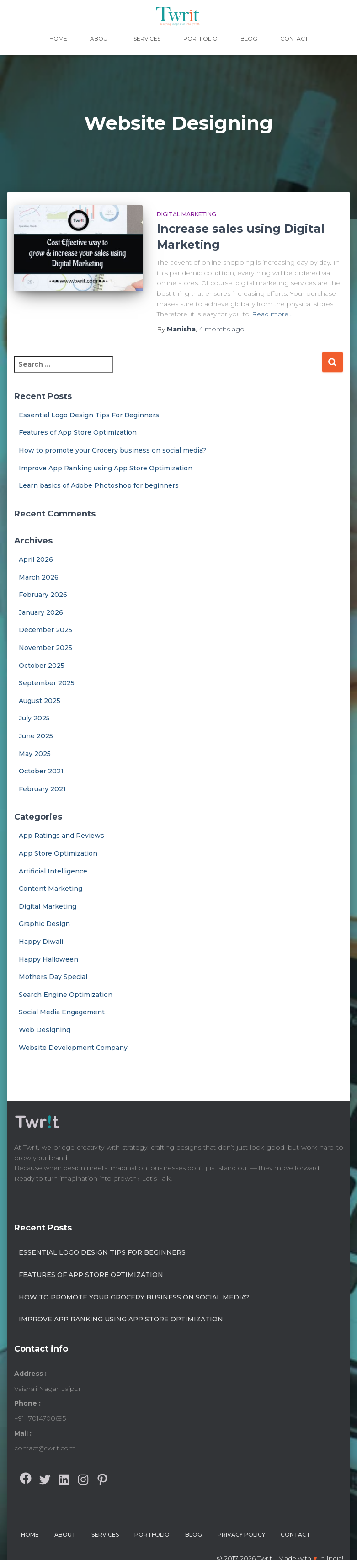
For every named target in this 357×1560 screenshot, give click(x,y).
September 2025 (47, 683)
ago (222, 329)
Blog (248, 38)
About (100, 38)
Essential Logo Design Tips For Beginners (89, 415)
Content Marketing (50, 888)
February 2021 (42, 789)
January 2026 (41, 612)
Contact (294, 38)
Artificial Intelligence (53, 871)
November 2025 (45, 648)
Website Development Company (73, 1048)
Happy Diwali (41, 941)
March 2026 (39, 577)
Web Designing (44, 1030)
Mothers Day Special (53, 977)
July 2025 (34, 718)
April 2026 (36, 559)
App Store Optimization (58, 853)
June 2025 (36, 736)
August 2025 (39, 701)
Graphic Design (44, 924)
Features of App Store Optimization (78, 432)
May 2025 (35, 754)
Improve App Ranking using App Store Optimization (105, 468)
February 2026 (43, 595)
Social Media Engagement (62, 1012)
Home (58, 38)
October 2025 (41, 665)
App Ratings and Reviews (61, 835)
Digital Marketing (186, 214)
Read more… (272, 314)
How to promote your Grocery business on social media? (112, 450)
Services (146, 38)
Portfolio (200, 38)
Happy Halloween (48, 959)
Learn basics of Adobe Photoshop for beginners (99, 485)
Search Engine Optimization (65, 994)
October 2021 (41, 771)
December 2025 (45, 630)
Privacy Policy (241, 1534)
